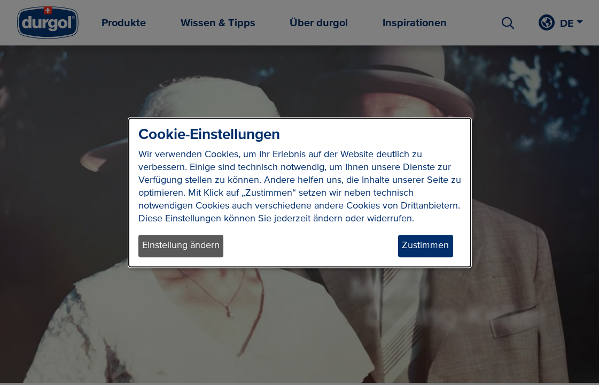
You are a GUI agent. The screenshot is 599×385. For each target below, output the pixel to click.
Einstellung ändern (181, 246)
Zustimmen (425, 246)
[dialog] (300, 192)
